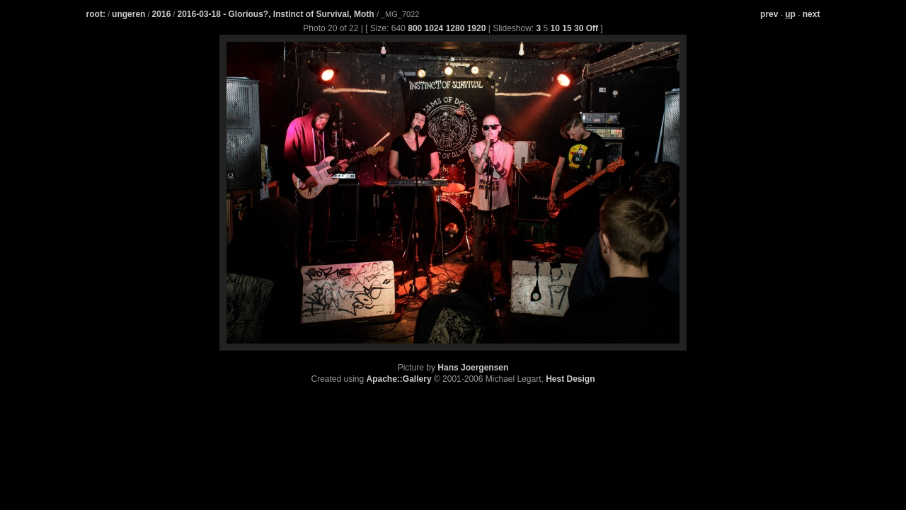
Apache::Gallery (399, 379)
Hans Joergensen (472, 368)
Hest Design (570, 379)
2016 (161, 14)
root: (95, 14)
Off (592, 28)
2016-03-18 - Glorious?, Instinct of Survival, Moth (276, 14)
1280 (455, 28)
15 (566, 28)
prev (769, 14)
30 (578, 28)
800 (415, 28)
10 (555, 28)
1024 (434, 28)
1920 (476, 28)
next (811, 14)
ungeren (128, 14)
